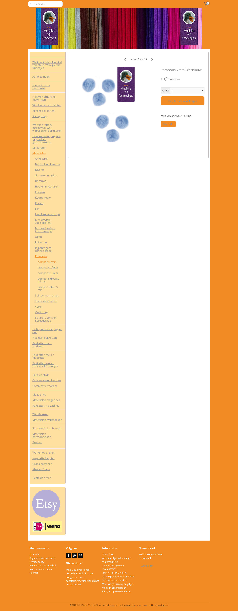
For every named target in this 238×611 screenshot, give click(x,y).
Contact (34, 572)
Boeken (37, 442)
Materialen (39, 153)
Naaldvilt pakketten (44, 337)
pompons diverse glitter (48, 280)
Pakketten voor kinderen (42, 344)
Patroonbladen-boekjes (47, 428)
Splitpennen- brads (47, 295)
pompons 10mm (48, 267)
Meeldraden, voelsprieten (43, 221)
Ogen (38, 237)
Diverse (39, 170)
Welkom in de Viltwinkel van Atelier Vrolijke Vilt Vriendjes (47, 65)
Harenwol (41, 181)
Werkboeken (40, 414)
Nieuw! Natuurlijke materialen (44, 98)
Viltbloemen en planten (46, 105)
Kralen (39, 203)
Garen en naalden (46, 175)
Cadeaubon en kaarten (46, 380)
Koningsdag (39, 116)
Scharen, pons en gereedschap (46, 319)
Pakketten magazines (45, 405)
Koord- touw (43, 197)
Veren (38, 306)
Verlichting (41, 312)
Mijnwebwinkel (161, 605)
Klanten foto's (41, 469)
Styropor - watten (46, 301)
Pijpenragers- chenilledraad (43, 249)
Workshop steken (43, 452)
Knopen (40, 192)
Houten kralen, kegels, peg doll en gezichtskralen (46, 139)
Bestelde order (41, 478)
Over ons (34, 554)
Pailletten (41, 242)
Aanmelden (147, 565)
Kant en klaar (40, 375)
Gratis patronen (42, 464)
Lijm (37, 209)
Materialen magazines (46, 400)
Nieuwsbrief (74, 563)
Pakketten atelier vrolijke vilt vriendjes (45, 364)
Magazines (39, 394)
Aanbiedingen (41, 76)
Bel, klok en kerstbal (47, 164)
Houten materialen (47, 186)
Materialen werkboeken (47, 420)
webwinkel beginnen (132, 605)
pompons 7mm (47, 262)
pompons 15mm (48, 273)
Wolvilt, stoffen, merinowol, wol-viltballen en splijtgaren (46, 127)
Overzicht (168, 124)
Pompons (41, 256)
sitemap (113, 605)
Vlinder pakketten (43, 111)
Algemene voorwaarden (42, 558)
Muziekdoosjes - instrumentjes (45, 230)
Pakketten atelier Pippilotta (43, 356)
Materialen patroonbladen (41, 435)
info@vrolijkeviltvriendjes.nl (120, 576)
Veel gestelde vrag (39, 569)
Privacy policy (37, 561)
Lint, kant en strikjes (47, 214)
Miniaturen (39, 147)
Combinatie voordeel (45, 386)
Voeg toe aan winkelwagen (182, 101)
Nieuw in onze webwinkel (41, 86)
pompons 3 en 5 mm (48, 288)
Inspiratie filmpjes (43, 458)
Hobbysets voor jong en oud (47, 330)
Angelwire (41, 159)
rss (120, 605)
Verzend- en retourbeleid (43, 565)
